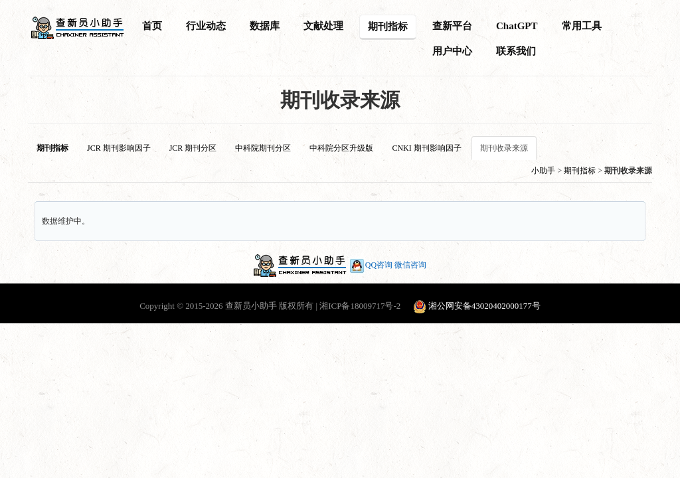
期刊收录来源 (504, 148)
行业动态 (206, 26)
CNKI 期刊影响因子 (426, 148)
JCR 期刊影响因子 (119, 148)
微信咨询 (410, 265)
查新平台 (452, 26)
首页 (152, 26)
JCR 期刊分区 (193, 148)
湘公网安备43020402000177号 (484, 306)
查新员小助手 (251, 306)
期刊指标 (388, 26)
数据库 (265, 26)
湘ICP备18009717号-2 (359, 306)
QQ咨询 (370, 265)
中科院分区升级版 (341, 148)
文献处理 (323, 26)
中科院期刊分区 (263, 148)
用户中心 (452, 51)
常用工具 (582, 26)
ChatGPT (517, 26)
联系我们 (516, 51)
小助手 (543, 170)
